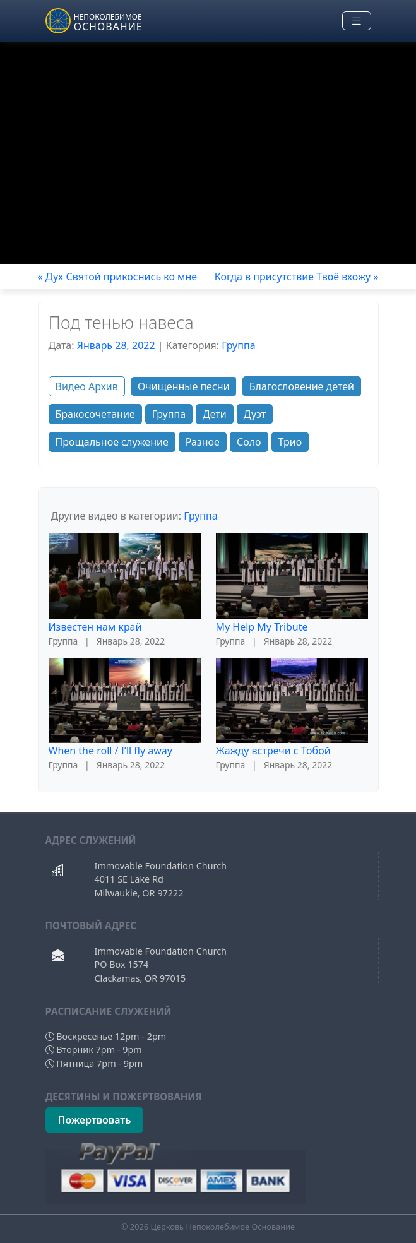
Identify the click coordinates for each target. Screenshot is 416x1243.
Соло (249, 442)
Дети (215, 414)
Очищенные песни (184, 386)
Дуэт (255, 414)
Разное (203, 442)
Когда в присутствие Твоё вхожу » (297, 276)
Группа (238, 345)
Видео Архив (87, 386)
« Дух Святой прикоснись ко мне (118, 276)
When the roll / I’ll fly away (110, 751)
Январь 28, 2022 (116, 345)
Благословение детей (301, 386)
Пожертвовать (94, 1120)
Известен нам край (95, 627)
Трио (290, 442)
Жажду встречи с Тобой (273, 751)
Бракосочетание (95, 414)
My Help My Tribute (262, 627)
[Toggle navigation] (356, 21)
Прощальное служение (112, 442)
